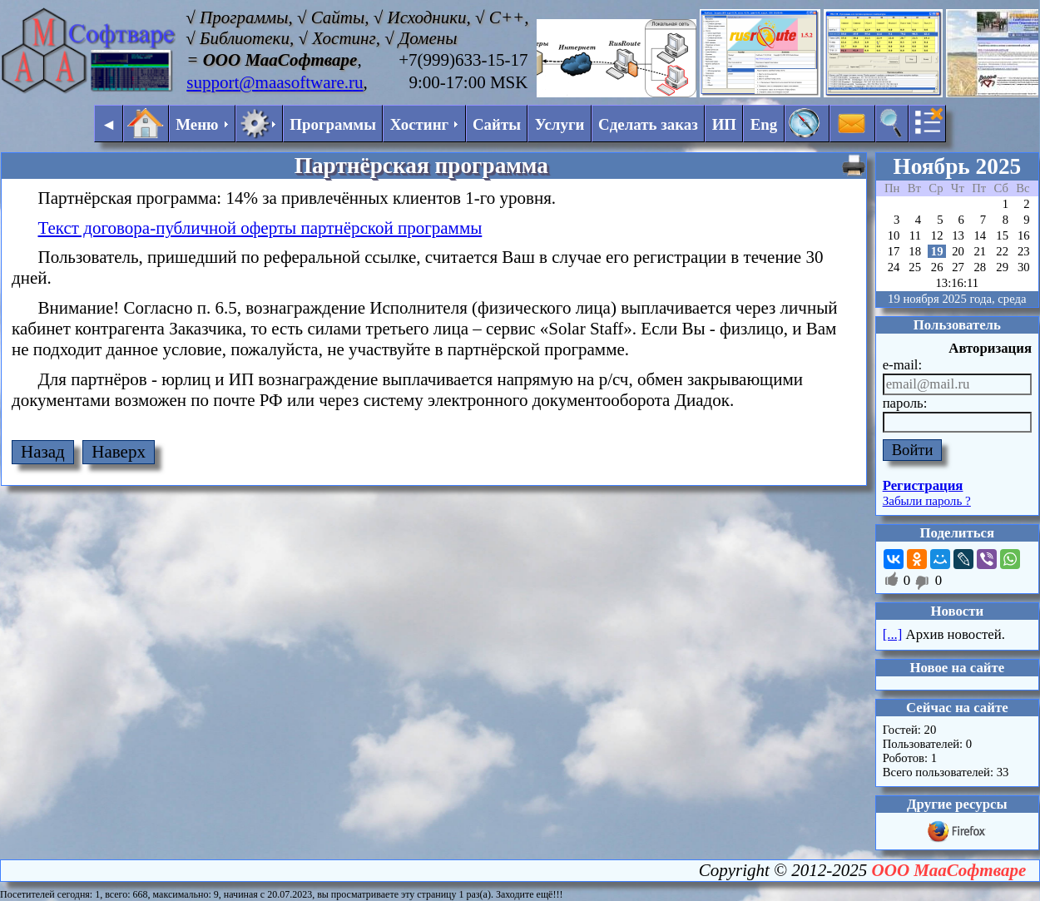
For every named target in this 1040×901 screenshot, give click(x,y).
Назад (43, 452)
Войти (913, 449)
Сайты (497, 124)
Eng (764, 124)
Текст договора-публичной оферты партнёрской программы (260, 228)
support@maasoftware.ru (274, 82)
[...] (893, 634)
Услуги (560, 124)
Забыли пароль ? (927, 500)
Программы (333, 124)
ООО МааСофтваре (949, 870)
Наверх (119, 452)
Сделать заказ (648, 124)
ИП (724, 124)
